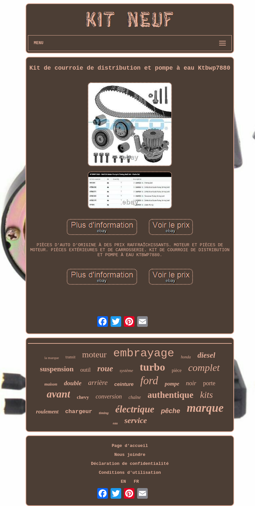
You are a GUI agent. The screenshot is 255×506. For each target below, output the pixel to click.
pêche (170, 410)
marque (205, 407)
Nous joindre (129, 454)
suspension (57, 369)
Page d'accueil (130, 445)
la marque (51, 358)
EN (123, 481)
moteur (94, 354)
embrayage (143, 353)
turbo (152, 367)
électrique (134, 409)
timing (104, 413)
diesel (206, 355)
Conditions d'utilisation (130, 472)
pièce (177, 370)
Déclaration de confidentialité (130, 463)
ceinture (123, 384)
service (136, 420)
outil (85, 370)
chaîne (134, 397)
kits (206, 395)
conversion (109, 396)
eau (115, 423)
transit (70, 357)
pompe (172, 384)
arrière (98, 383)
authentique (170, 395)
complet (204, 367)
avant (58, 394)
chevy (83, 397)
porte (209, 383)
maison (50, 384)
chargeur (78, 411)
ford (149, 381)
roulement (47, 411)
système (126, 370)
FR (136, 481)
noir (191, 383)
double (73, 383)
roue (105, 368)
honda (186, 357)
